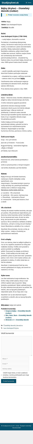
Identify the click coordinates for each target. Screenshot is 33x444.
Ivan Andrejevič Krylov (11, 328)
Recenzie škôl (16, 428)
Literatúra (19, 325)
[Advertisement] (16, 404)
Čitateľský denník (9, 325)
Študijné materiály (25, 426)
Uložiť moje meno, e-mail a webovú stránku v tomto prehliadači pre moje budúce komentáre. (16, 375)
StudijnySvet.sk (10, 2)
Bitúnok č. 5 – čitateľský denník (17, 320)
